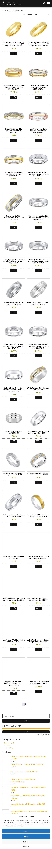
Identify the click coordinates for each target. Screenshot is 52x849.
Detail (14, 54)
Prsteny (10, 748)
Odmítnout (26, 837)
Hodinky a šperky (9, 743)
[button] (49, 817)
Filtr (26, 732)
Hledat (26, 721)
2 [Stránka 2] (25, 704)
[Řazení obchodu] (36, 14)
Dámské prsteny (8, 2)
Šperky (8, 745)
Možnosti (26, 842)
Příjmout (26, 831)
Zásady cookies (25, 846)
